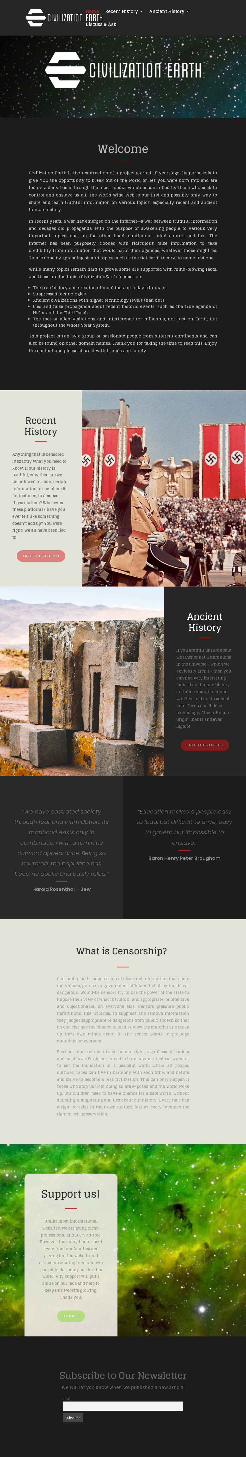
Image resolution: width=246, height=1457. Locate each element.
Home (92, 12)
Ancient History (166, 12)
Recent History (121, 12)
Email (66, 1399)
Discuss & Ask (101, 25)
